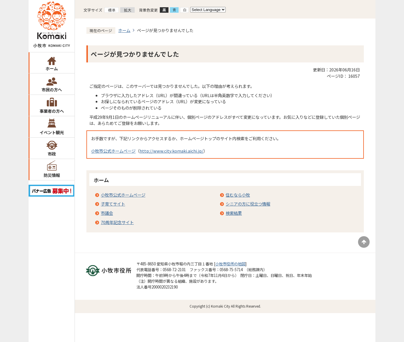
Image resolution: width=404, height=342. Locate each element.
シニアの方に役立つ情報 (248, 204)
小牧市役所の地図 (230, 264)
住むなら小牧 (238, 195)
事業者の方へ (52, 111)
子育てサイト (113, 204)
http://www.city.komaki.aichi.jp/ (171, 151)
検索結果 (234, 213)
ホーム (52, 68)
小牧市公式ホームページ (113, 151)
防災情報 (52, 175)
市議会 (107, 213)
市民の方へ (52, 89)
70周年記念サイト (117, 222)
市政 (52, 154)
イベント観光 (52, 132)
